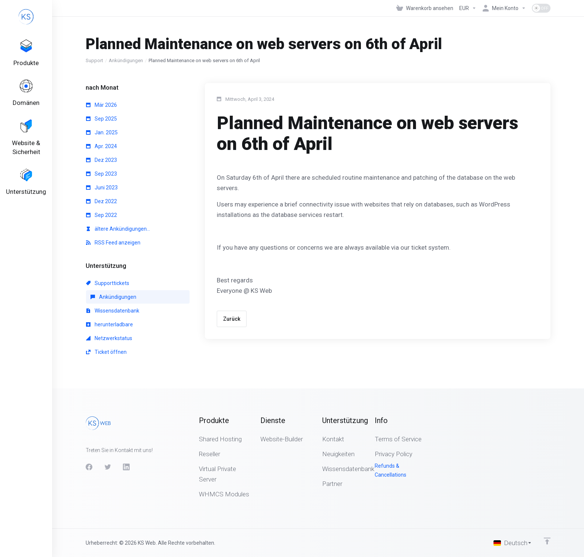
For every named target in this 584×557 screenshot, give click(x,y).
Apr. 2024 (101, 146)
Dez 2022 (101, 201)
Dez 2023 (101, 160)
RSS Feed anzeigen (113, 243)
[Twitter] (107, 467)
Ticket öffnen (106, 352)
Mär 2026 (101, 105)
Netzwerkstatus (109, 338)
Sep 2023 (101, 174)
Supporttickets (107, 283)
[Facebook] (89, 467)
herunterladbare (109, 324)
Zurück (231, 319)
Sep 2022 (101, 215)
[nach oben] (547, 541)
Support (94, 60)
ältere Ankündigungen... (118, 229)
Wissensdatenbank (112, 311)
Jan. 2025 (102, 132)
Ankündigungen (126, 60)
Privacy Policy (393, 454)
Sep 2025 (101, 119)
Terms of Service (398, 439)
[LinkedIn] (126, 467)
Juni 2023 (102, 188)
